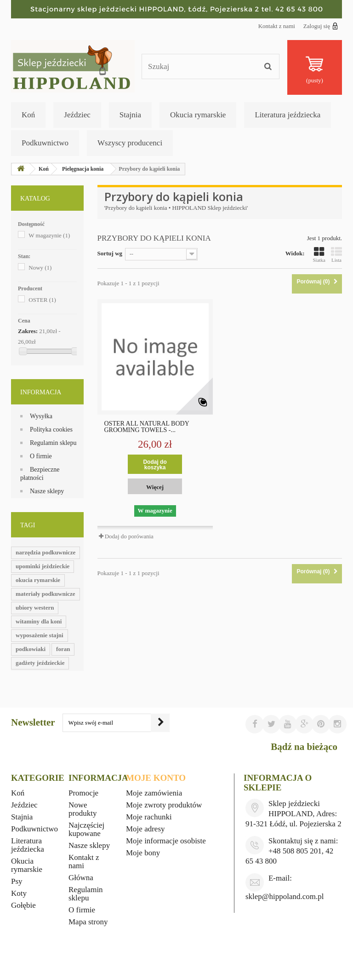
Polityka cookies (51, 429)
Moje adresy (145, 828)
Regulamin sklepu (53, 442)
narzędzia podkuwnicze (45, 552)
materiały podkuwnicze (45, 593)
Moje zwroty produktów (164, 805)
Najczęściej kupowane (86, 829)
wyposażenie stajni (39, 635)
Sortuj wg (110, 253)
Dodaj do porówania (129, 536)
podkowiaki (31, 649)
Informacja (40, 392)
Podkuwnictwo (45, 142)
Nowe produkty (82, 809)
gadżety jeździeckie (40, 662)
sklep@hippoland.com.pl (284, 896)
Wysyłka (41, 416)
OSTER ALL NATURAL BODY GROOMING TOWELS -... (146, 427)
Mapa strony (88, 921)
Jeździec (77, 114)
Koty (19, 893)
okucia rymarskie (38, 579)
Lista (336, 254)
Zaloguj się (320, 25)
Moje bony (143, 852)
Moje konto (156, 778)
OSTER (42, 299)
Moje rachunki (149, 817)
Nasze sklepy (47, 491)
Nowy (39, 267)
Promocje (83, 793)
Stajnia (130, 114)
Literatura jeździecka (287, 114)
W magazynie (49, 235)
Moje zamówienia (154, 793)
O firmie (41, 456)
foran (63, 649)
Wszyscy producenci (129, 142)
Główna (80, 877)
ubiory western (35, 607)
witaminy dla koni (39, 621)
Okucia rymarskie (198, 114)
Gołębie (23, 905)
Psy (17, 881)
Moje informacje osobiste (166, 840)
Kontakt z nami (276, 26)
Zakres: (28, 331)
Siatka (319, 254)
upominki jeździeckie (42, 566)
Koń (28, 114)
